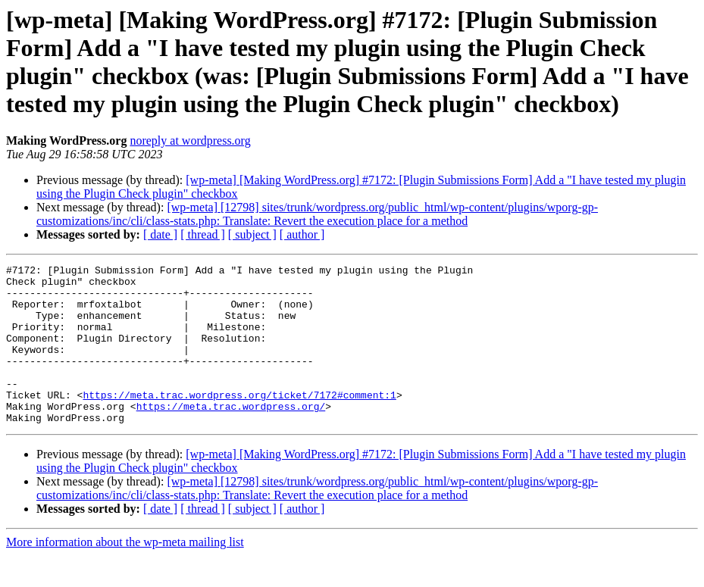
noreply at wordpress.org (190, 140)
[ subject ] (252, 234)
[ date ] (160, 234)
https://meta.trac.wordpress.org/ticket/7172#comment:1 (239, 422)
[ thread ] (202, 234)
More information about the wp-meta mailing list (125, 573)
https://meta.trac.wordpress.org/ (231, 435)
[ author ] (302, 234)
